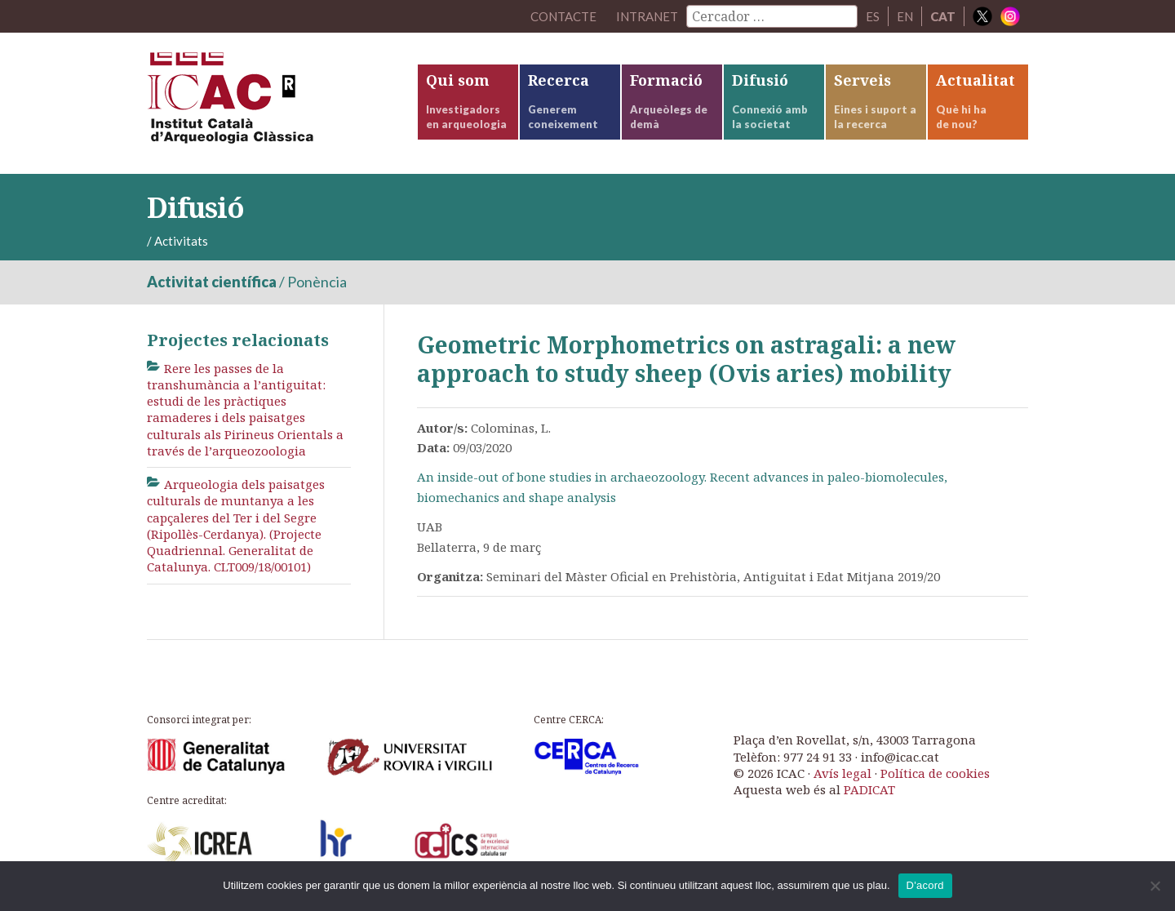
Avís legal (842, 773)
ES (873, 16)
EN (905, 16)
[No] (1154, 886)
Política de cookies (935, 773)
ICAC (269, 103)
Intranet (647, 16)
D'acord (925, 885)
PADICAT (869, 789)
